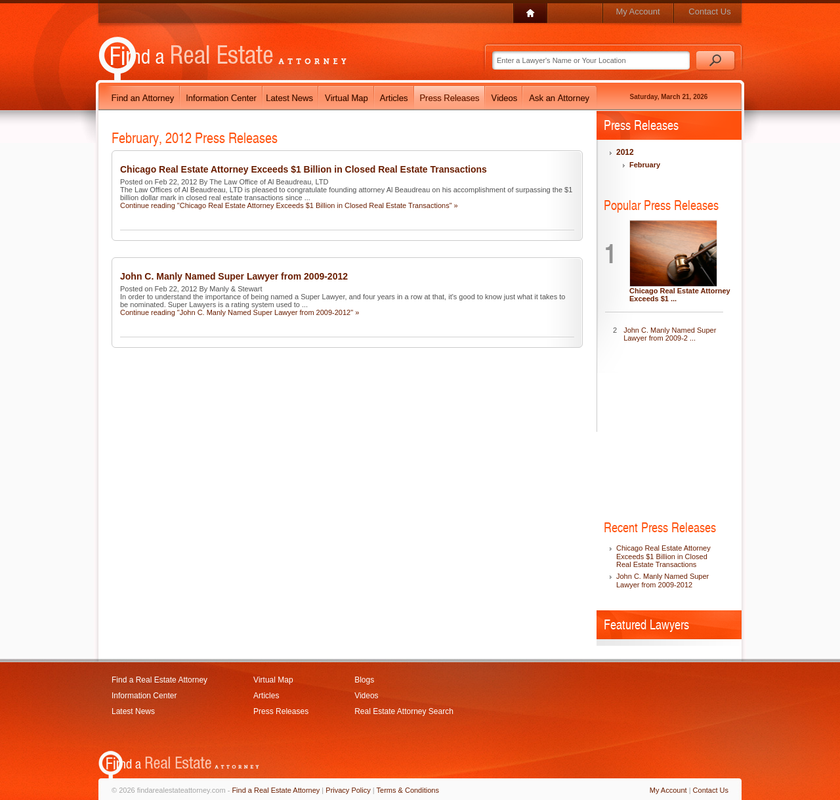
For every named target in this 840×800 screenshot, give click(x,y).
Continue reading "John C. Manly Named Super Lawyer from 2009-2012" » (239, 312)
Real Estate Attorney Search (403, 711)
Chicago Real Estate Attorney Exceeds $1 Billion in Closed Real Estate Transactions (303, 169)
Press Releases (280, 711)
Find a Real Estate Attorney (159, 679)
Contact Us (709, 11)
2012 (625, 152)
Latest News (133, 711)
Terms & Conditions (408, 790)
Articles (266, 695)
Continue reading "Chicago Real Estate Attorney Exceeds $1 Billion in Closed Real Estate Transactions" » (289, 205)
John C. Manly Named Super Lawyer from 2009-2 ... (669, 334)
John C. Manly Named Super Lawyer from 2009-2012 (234, 276)
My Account (638, 11)
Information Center (144, 695)
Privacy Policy (348, 790)
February (644, 165)
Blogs (364, 679)
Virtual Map (273, 679)
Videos (366, 695)
